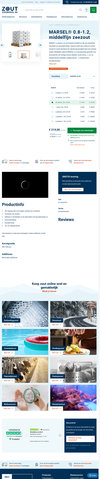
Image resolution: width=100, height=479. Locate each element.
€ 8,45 (82, 121)
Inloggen (42, 2)
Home (51, 25)
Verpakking (55, 76)
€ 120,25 (92, 93)
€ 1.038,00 (91, 117)
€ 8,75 (82, 112)
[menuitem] (27, 2)
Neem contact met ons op (77, 144)
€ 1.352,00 (91, 121)
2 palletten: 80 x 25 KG (63, 112)
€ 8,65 (82, 117)
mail (95, 2)
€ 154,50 (92, 97)
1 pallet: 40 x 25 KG (62, 107)
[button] (10, 54)
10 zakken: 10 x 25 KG (63, 97)
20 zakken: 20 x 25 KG (63, 102)
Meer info (52, 64)
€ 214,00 (92, 102)
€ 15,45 (82, 97)
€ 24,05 (82, 93)
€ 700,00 (92, 112)
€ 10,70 (82, 102)
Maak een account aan (53, 2)
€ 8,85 (82, 107)
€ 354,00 (92, 107)
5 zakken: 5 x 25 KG (62, 93)
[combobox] (53, 9)
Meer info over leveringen (72, 189)
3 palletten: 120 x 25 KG (63, 117)
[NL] (10, 10)
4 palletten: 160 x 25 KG (63, 121)
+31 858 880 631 (87, 2)
